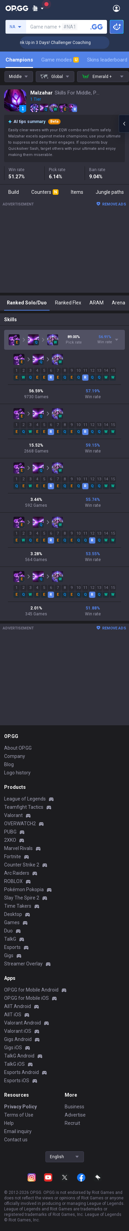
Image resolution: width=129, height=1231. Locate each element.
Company (14, 756)
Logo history (17, 772)
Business (74, 1106)
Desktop (13, 914)
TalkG (10, 939)
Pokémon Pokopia (24, 889)
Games (12, 922)
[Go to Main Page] (17, 8)
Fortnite (12, 856)
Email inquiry (18, 1131)
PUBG (10, 832)
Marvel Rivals (18, 848)
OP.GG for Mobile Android (31, 990)
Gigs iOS (13, 1047)
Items (77, 192)
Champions (19, 60)
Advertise (75, 1115)
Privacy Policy (20, 1106)
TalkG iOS (14, 1064)
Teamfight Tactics (23, 807)
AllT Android (17, 1006)
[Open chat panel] (124, 124)
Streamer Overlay (23, 963)
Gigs (8, 955)
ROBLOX (13, 881)
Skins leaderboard (107, 60)
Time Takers (17, 906)
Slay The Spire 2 (21, 897)
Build (13, 192)
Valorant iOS (17, 1031)
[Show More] (38, 8)
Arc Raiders (16, 873)
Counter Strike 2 (21, 865)
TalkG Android (19, 1056)
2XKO (10, 840)
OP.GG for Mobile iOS (26, 998)
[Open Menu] (116, 8)
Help (9, 1123)
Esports (12, 947)
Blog (9, 764)
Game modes (60, 60)
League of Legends (25, 799)
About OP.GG (18, 748)
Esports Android (21, 1072)
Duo (8, 930)
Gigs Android (18, 1039)
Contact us (16, 1139)
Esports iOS (16, 1080)
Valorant (13, 815)
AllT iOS (12, 1014)
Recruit (72, 1123)
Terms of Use (18, 1115)
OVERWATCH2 (20, 823)
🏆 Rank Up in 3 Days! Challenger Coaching (62, 42)
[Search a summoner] (96, 27)
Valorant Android (22, 1023)
